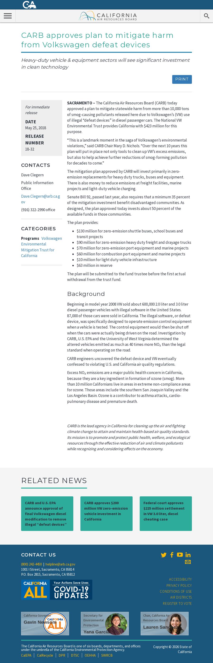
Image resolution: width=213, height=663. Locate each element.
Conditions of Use (176, 591)
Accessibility (180, 579)
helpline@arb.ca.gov (60, 564)
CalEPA (26, 655)
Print (182, 79)
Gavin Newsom (40, 622)
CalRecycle (45, 655)
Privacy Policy (179, 585)
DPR (62, 655)
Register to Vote (177, 603)
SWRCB (107, 655)
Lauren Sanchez (160, 627)
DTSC (75, 655)
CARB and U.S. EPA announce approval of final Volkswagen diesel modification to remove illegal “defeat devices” (46, 513)
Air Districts (181, 597)
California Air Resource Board (108, 15)
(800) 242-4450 (31, 564)
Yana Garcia (96, 631)
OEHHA (90, 655)
